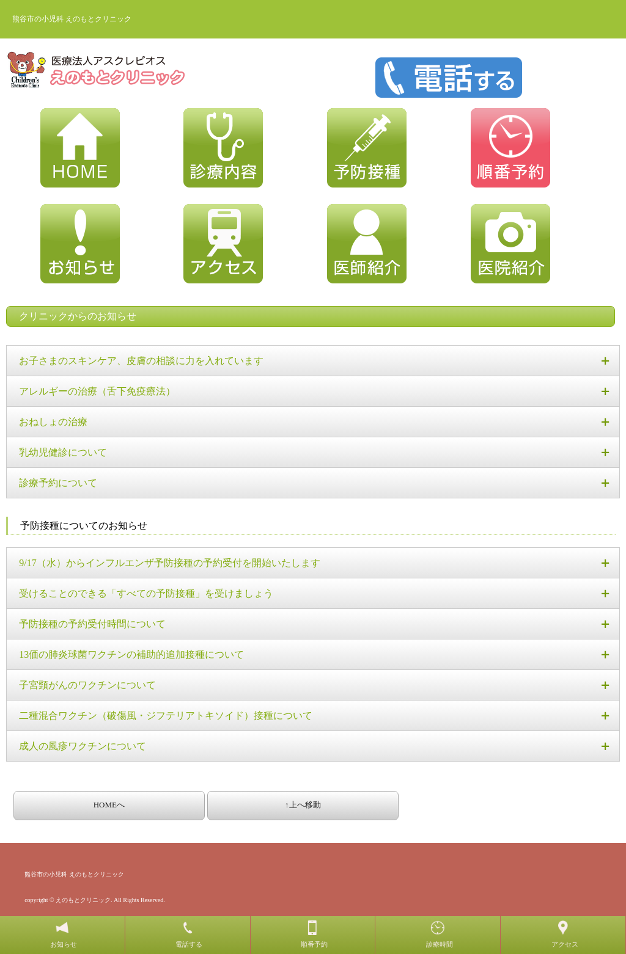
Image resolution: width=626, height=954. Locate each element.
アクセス (564, 944)
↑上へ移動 (303, 804)
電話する (188, 944)
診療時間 (439, 944)
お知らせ (63, 944)
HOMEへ (109, 804)
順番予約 (314, 944)
